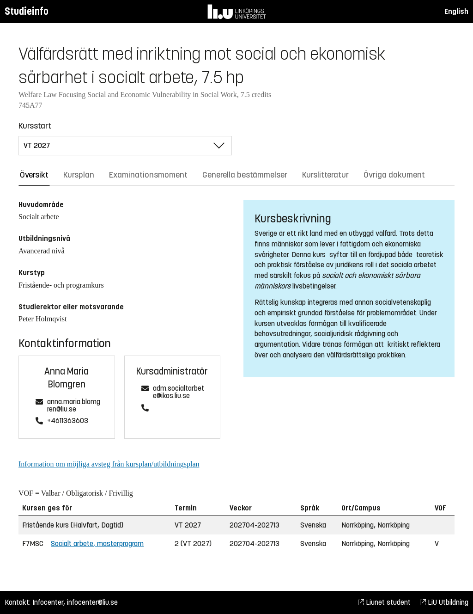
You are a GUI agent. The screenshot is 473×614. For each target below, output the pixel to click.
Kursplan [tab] (78, 175)
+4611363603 (67, 421)
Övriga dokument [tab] (394, 175)
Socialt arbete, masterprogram (97, 543)
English (456, 11)
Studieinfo (27, 11)
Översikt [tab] (34, 175)
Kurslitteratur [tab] (325, 175)
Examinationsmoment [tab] (148, 175)
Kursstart (34, 126)
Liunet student (384, 602)
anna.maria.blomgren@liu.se (73, 405)
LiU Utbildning (444, 602)
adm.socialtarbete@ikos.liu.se (178, 392)
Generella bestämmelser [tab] (244, 175)
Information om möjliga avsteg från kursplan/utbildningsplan (108, 464)
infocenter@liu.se (92, 602)
